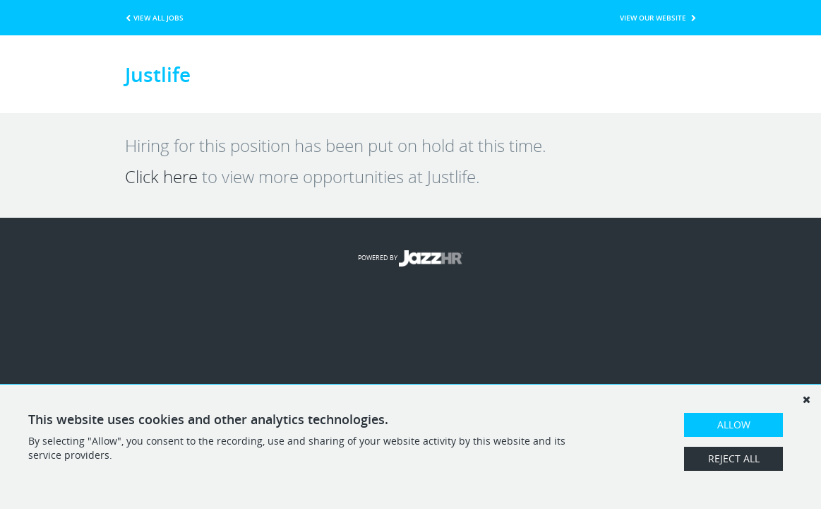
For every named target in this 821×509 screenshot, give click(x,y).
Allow (733, 424)
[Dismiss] (806, 399)
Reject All (734, 458)
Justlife (158, 74)
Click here (161, 176)
